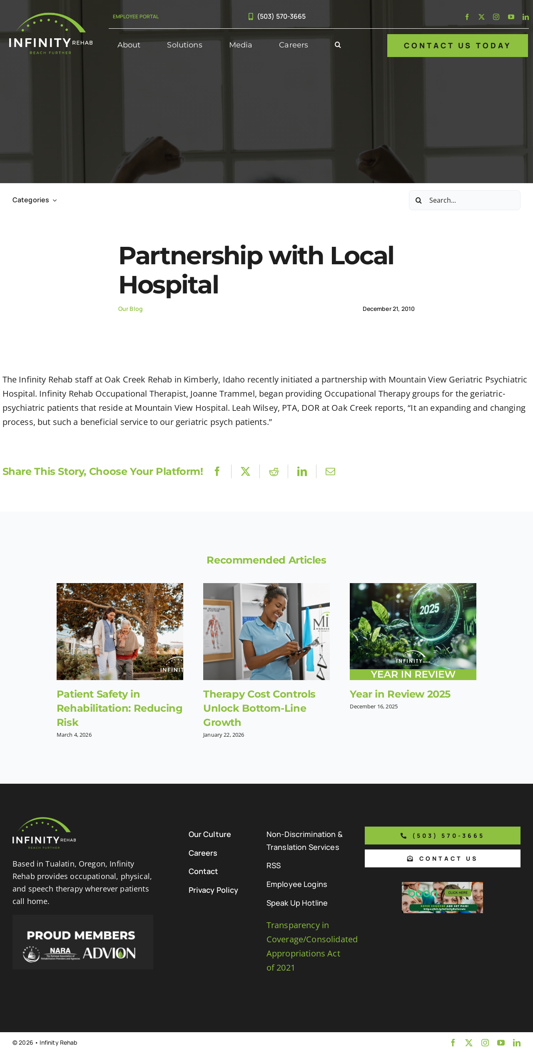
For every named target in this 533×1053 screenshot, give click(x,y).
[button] (338, 45)
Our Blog (130, 309)
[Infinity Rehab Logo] (50, 16)
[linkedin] (526, 17)
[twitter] (481, 17)
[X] (245, 471)
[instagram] (496, 17)
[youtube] (511, 17)
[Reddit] (274, 471)
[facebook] (467, 17)
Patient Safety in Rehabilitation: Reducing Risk (120, 708)
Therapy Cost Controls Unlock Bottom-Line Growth (259, 708)
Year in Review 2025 (400, 694)
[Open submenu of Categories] (53, 200)
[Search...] (465, 200)
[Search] (419, 200)
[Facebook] (217, 471)
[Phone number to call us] (443, 835)
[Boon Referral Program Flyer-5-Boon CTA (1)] (442, 886)
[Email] (330, 471)
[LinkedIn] (302, 471)
